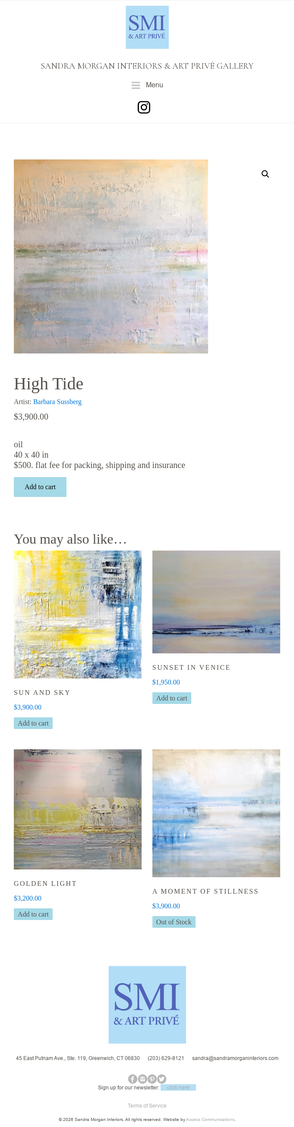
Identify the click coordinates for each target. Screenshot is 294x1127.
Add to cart (40, 486)
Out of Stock (174, 922)
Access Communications (210, 1119)
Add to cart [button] (33, 723)
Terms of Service (147, 1105)
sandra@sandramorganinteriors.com (235, 1058)
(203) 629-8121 (166, 1058)
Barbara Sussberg (57, 401)
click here (178, 1087)
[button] (265, 174)
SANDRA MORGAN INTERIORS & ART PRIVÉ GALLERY (147, 66)
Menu (147, 85)
